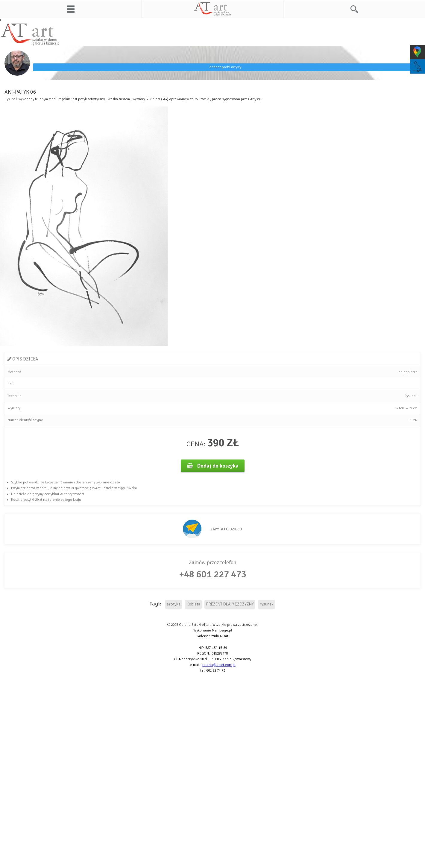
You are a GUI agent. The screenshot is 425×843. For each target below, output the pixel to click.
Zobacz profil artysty (225, 67)
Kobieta (193, 604)
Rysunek (411, 396)
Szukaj (354, 9)
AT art (212, 9)
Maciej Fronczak (51, 57)
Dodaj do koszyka (213, 465)
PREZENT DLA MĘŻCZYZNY (230, 604)
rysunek (266, 604)
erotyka (173, 604)
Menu (71, 9)
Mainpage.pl (222, 630)
